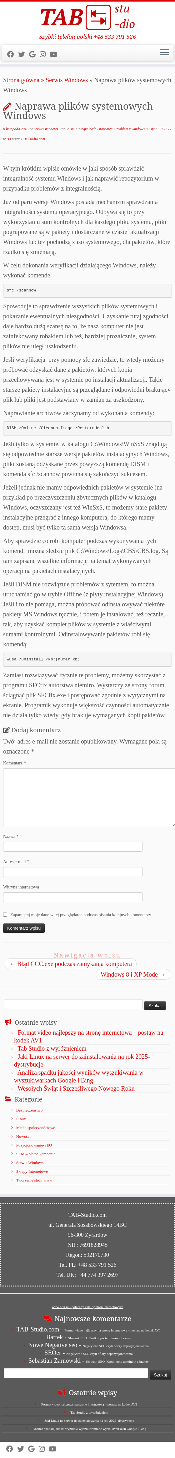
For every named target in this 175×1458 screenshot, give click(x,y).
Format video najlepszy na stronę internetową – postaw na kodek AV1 (112, 1330)
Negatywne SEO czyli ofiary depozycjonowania (115, 1346)
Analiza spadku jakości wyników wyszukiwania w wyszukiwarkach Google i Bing (89, 1429)
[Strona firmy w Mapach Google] (34, 54)
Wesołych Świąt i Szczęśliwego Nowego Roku (76, 1088)
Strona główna (21, 80)
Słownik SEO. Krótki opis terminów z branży (99, 1338)
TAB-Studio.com (33, 139)
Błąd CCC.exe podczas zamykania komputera (70, 963)
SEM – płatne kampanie (35, 1154)
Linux (21, 1119)
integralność (87, 129)
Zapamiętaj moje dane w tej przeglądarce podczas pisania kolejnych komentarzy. (81, 915)
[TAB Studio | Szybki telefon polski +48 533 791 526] (87, 17)
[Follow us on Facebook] (12, 54)
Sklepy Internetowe (32, 1171)
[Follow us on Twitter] (23, 54)
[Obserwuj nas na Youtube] (56, 54)
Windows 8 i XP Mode (133, 974)
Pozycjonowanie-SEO (34, 1145)
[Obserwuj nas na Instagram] (45, 54)
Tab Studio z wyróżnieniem (52, 1048)
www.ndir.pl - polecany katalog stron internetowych (87, 1307)
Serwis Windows (67, 80)
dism (72, 129)
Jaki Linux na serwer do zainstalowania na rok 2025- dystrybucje (89, 1420)
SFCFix (164, 129)
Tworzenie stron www (34, 1180)
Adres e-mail (16, 861)
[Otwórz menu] (164, 52)
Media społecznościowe (35, 1127)
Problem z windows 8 (131, 129)
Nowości (23, 1136)
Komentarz (14, 763)
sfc (152, 129)
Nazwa (10, 836)
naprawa (106, 129)
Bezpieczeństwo (29, 1110)
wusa (7, 139)
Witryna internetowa (21, 887)
